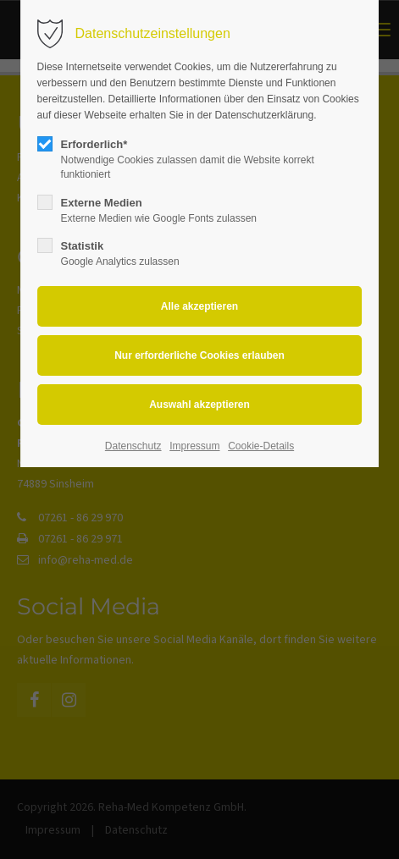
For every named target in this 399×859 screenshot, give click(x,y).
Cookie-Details (261, 446)
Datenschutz (133, 446)
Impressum (194, 446)
